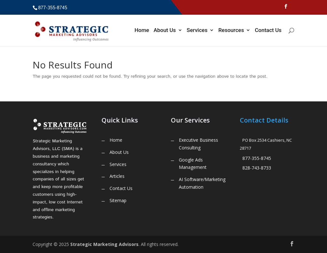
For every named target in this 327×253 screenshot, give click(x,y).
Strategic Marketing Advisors (104, 244)
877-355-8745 (256, 158)
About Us (165, 30)
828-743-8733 (256, 168)
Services (197, 30)
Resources (231, 30)
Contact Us (268, 30)
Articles (117, 176)
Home (141, 30)
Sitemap (118, 200)
